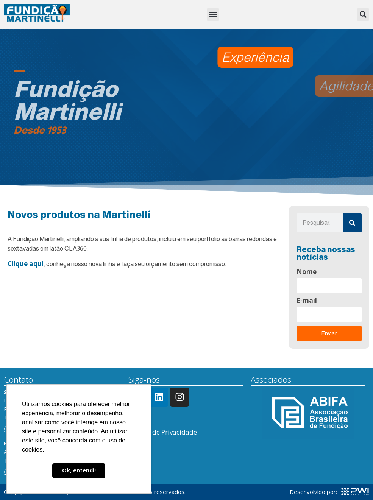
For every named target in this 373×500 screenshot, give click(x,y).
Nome (307, 272)
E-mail (307, 301)
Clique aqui (26, 263)
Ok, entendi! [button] (79, 470)
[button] (213, 14)
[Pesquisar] (352, 222)
